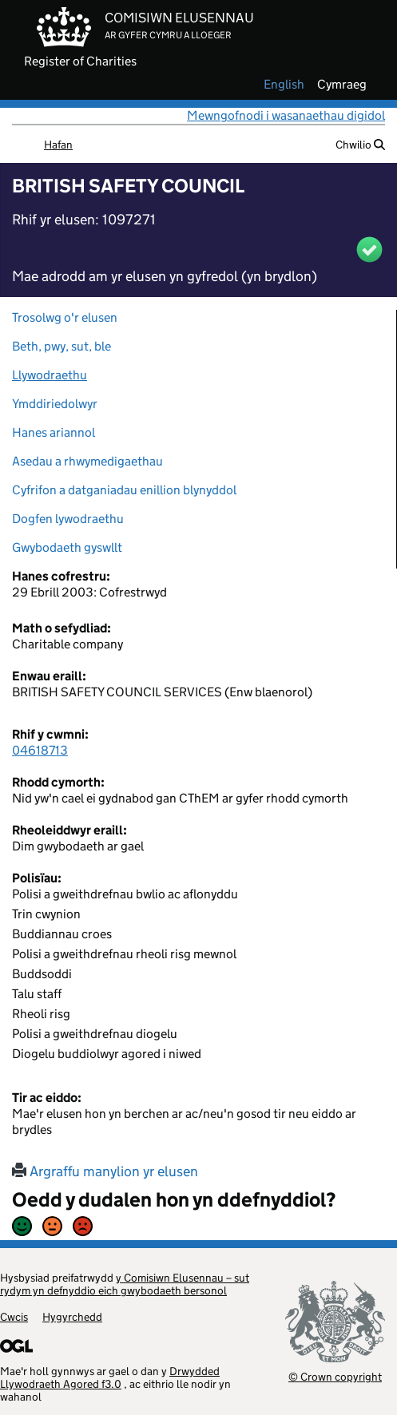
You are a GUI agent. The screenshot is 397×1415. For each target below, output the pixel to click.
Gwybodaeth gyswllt (67, 547)
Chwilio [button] (360, 144)
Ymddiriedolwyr (54, 403)
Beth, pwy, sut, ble (61, 346)
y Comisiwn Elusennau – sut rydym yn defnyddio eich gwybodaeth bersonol (124, 1284)
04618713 (40, 750)
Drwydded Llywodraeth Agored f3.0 (110, 1377)
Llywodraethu (49, 374)
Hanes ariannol (53, 432)
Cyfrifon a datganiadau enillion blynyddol (124, 489)
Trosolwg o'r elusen (64, 317)
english (284, 84)
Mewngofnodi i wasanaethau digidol (286, 115)
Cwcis (14, 1317)
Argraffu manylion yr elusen (105, 1171)
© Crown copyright (335, 1376)
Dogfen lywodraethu (68, 518)
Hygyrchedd (72, 1317)
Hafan (58, 144)
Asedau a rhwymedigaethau (87, 461)
